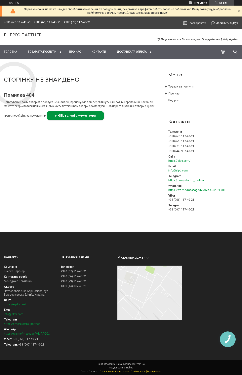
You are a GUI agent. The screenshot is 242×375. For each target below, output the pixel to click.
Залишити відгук (227, 22)
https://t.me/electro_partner (186, 180)
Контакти (99, 51)
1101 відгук (200, 2)
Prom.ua (140, 364)
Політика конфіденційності (146, 371)
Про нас (75, 51)
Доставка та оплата (132, 51)
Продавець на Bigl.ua (121, 367)
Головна (10, 51)
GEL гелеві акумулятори (77, 115)
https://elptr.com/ (179, 160)
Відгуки (173, 100)
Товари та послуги (42, 51)
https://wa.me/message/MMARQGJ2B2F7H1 (196, 190)
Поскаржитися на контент (114, 371)
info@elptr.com (178, 170)
